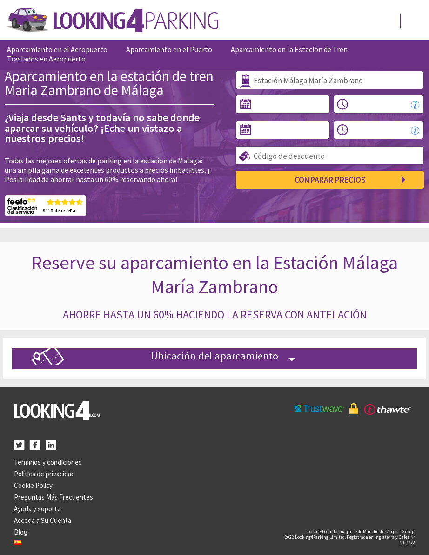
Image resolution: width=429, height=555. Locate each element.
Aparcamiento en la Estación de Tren (289, 49)
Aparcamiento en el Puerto (169, 49)
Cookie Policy (33, 485)
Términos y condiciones (48, 462)
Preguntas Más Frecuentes (53, 497)
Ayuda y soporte (37, 508)
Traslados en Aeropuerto (46, 58)
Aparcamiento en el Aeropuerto (57, 49)
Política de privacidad (44, 473)
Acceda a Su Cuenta (42, 520)
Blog (20, 532)
